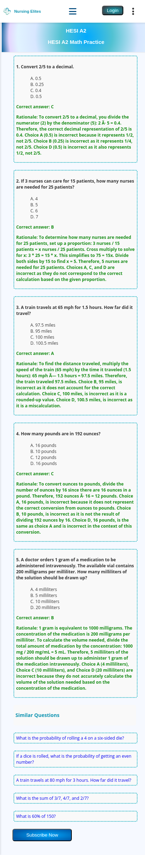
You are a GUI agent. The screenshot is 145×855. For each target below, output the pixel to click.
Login (113, 10)
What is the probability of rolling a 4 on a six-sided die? (70, 738)
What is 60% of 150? (35, 816)
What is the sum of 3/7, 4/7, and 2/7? (52, 798)
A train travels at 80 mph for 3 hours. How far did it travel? (73, 780)
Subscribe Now (42, 835)
